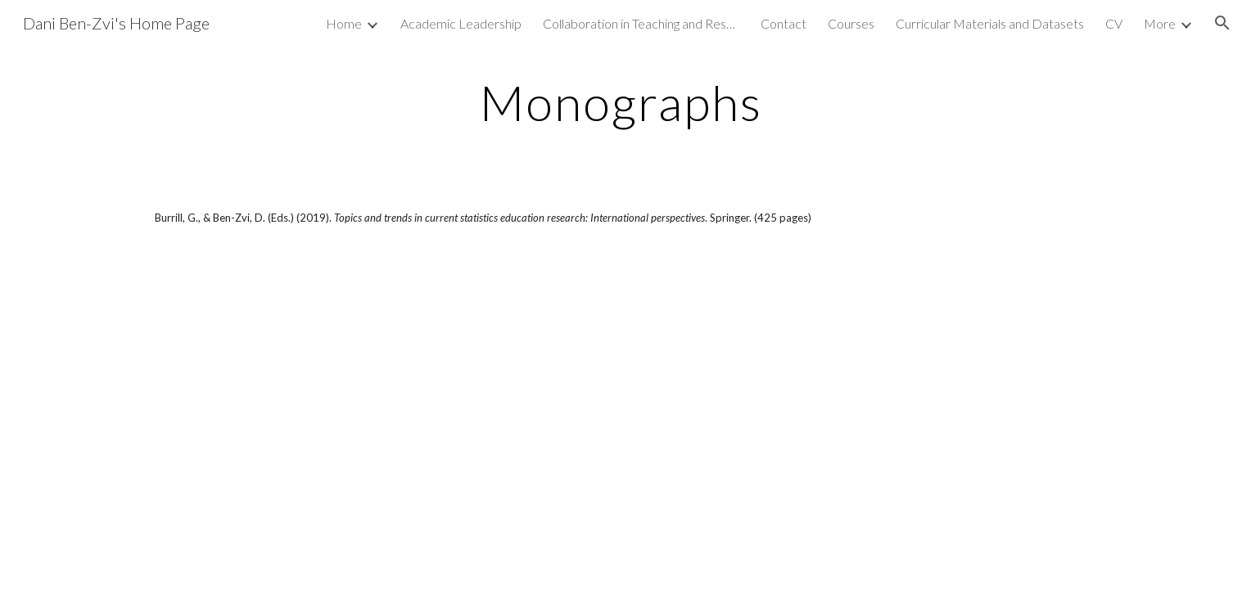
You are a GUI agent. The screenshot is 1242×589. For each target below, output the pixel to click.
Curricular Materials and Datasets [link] (990, 23)
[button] (1222, 23)
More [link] (1160, 23)
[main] (621, 102)
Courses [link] (851, 23)
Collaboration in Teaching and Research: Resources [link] (641, 23)
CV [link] (1113, 23)
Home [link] (344, 23)
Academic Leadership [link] (461, 23)
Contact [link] (783, 23)
